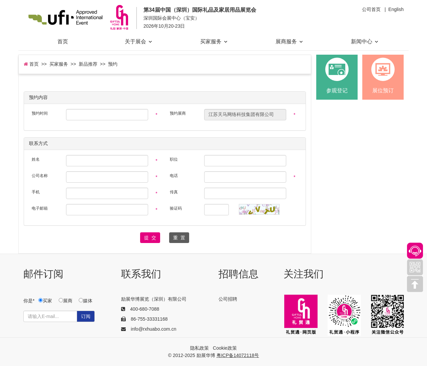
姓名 (36, 159)
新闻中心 (364, 41)
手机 (36, 192)
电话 (174, 175)
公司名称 (40, 175)
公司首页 (371, 9)
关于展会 (138, 41)
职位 (174, 159)
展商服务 (289, 41)
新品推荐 (88, 64)
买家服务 (213, 41)
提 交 (150, 237)
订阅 (85, 316)
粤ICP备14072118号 (238, 355)
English (396, 9)
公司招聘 (228, 299)
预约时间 (40, 113)
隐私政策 (199, 348)
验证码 (176, 208)
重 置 (179, 237)
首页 (62, 41)
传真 (174, 192)
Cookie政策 (225, 348)
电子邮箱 (40, 208)
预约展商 (178, 113)
